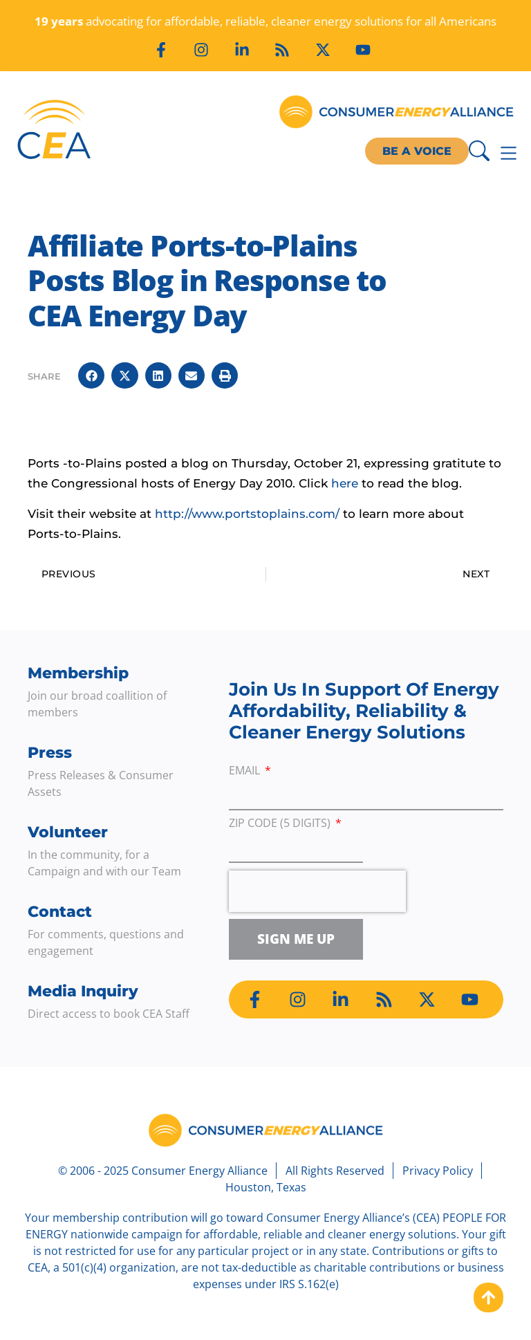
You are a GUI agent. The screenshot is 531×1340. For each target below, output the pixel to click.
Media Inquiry (83, 991)
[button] (91, 375)
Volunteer (68, 832)
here (344, 483)
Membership (78, 673)
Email (246, 771)
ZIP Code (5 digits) (281, 823)
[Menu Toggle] (508, 153)
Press (50, 752)
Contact (60, 911)
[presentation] (317, 891)
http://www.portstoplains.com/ (247, 514)
